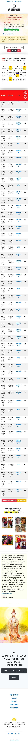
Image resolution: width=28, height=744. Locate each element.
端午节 (18, 288)
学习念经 (18, 1)
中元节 (18, 357)
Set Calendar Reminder (8, 33)
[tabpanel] (14, 577)
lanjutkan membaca (7, 593)
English (14, 677)
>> (19, 50)
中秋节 (18, 378)
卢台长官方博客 (14, 707)
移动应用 (14, 701)
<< (9, 50)
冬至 (18, 464)
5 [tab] (18, 603)
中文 (5, 670)
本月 (14, 50)
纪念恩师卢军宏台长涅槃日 (18, 442)
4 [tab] (16, 603)
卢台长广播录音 (14, 704)
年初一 (18, 143)
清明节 (18, 247)
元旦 (18, 102)
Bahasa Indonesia (18, 670)
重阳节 (18, 409)
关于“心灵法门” (14, 695)
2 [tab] (12, 603)
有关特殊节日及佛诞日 (9, 500)
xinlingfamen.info (13, 740)
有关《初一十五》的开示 (11, 28)
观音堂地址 (21, 500)
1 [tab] (9, 603)
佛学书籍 (14, 698)
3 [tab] (14, 603)
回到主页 (10, 1)
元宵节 (18, 185)
